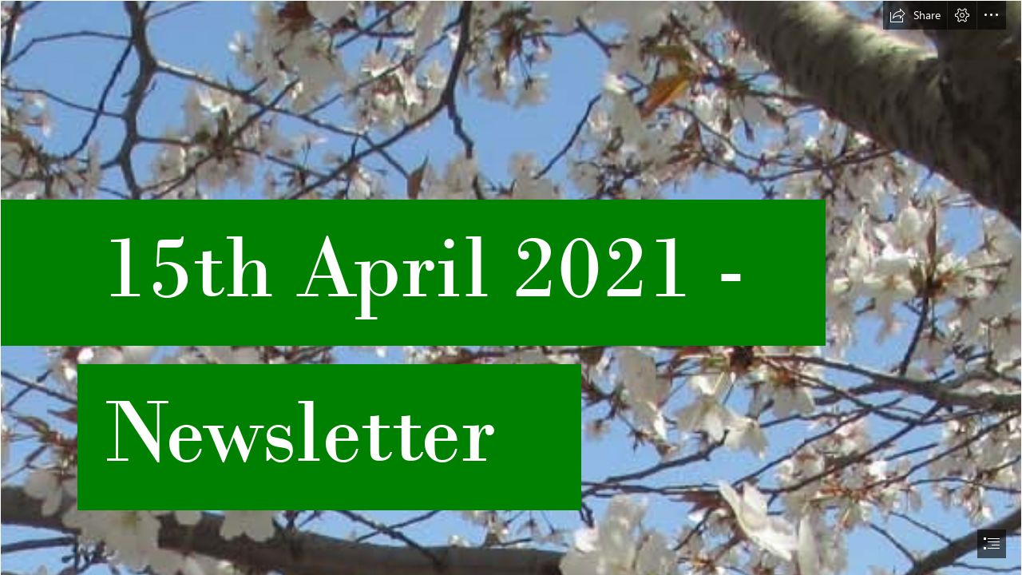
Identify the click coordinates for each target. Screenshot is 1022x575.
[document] (511, 287)
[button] (915, 15)
